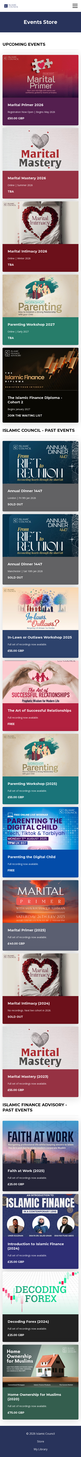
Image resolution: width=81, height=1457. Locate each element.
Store (40, 1441)
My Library (40, 1449)
